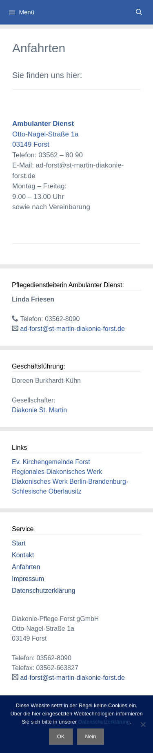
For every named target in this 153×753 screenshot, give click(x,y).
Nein (90, 736)
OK (61, 736)
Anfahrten (26, 566)
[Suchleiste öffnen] (139, 12)
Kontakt (23, 555)
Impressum (28, 578)
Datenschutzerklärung (43, 590)
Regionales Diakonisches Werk (57, 471)
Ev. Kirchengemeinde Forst (51, 461)
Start (19, 543)
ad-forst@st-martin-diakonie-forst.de (72, 328)
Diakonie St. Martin (39, 410)
